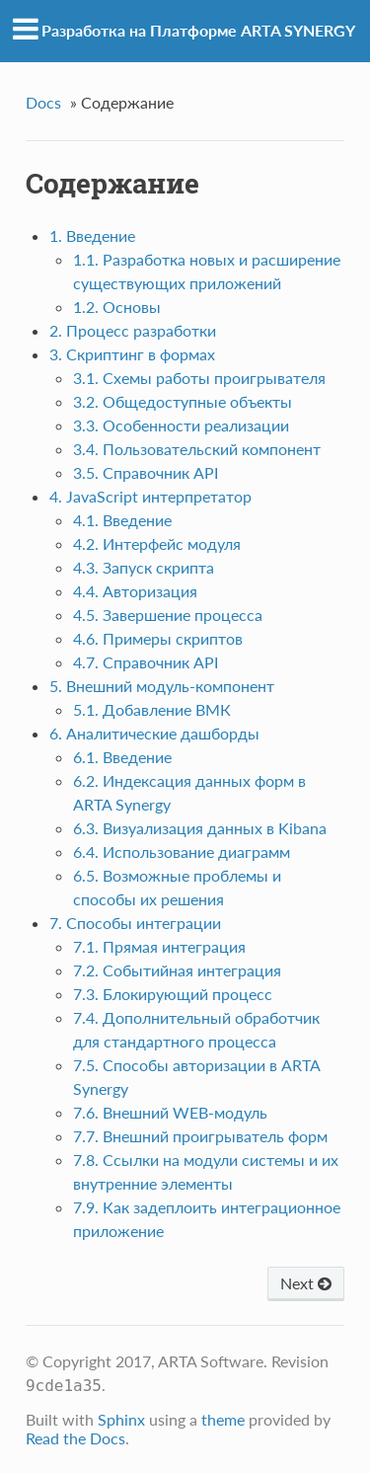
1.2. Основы (117, 306)
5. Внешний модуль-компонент (161, 685)
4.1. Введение (122, 519)
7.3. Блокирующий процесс (172, 993)
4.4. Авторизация (135, 590)
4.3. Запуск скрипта (143, 567)
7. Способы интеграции (135, 922)
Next (306, 1283)
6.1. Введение (122, 756)
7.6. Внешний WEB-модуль (170, 1112)
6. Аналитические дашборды (154, 733)
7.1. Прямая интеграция (159, 946)
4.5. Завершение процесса (167, 614)
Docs (43, 102)
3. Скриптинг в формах (132, 354)
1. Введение (92, 235)
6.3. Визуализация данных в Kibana (200, 827)
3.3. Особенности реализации (181, 425)
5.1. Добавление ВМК (152, 709)
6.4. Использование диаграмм (181, 851)
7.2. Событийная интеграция (177, 970)
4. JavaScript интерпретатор (150, 496)
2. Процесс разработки (132, 330)
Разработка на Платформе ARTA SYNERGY (198, 30)
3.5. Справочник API (145, 472)
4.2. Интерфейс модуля (157, 543)
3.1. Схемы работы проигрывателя (199, 377)
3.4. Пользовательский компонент (197, 448)
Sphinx (121, 1419)
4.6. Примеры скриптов (158, 638)
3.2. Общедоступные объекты (182, 401)
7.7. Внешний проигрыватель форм (200, 1135)
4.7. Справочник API (145, 662)
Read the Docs (75, 1438)
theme (223, 1419)
